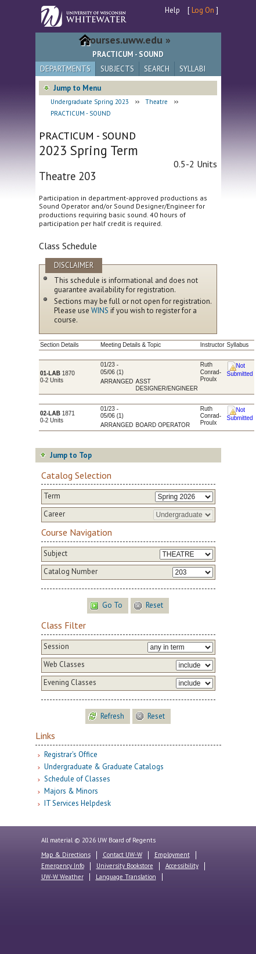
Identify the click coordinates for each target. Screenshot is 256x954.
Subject (55, 553)
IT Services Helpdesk (77, 803)
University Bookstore (124, 866)
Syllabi (192, 69)
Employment (172, 855)
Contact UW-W (122, 855)
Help (172, 10)
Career (54, 514)
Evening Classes (70, 682)
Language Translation (126, 877)
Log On (203, 10)
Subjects (117, 69)
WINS (100, 310)
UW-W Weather (62, 877)
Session (56, 646)
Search (157, 69)
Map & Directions (66, 855)
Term (52, 496)
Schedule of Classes (77, 779)
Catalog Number (71, 571)
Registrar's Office (71, 754)
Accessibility (182, 866)
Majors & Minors (71, 791)
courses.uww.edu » (128, 39)
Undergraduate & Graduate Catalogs (104, 767)
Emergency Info (62, 866)
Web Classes (64, 664)
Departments (65, 69)
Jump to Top (71, 455)
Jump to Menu (77, 88)
